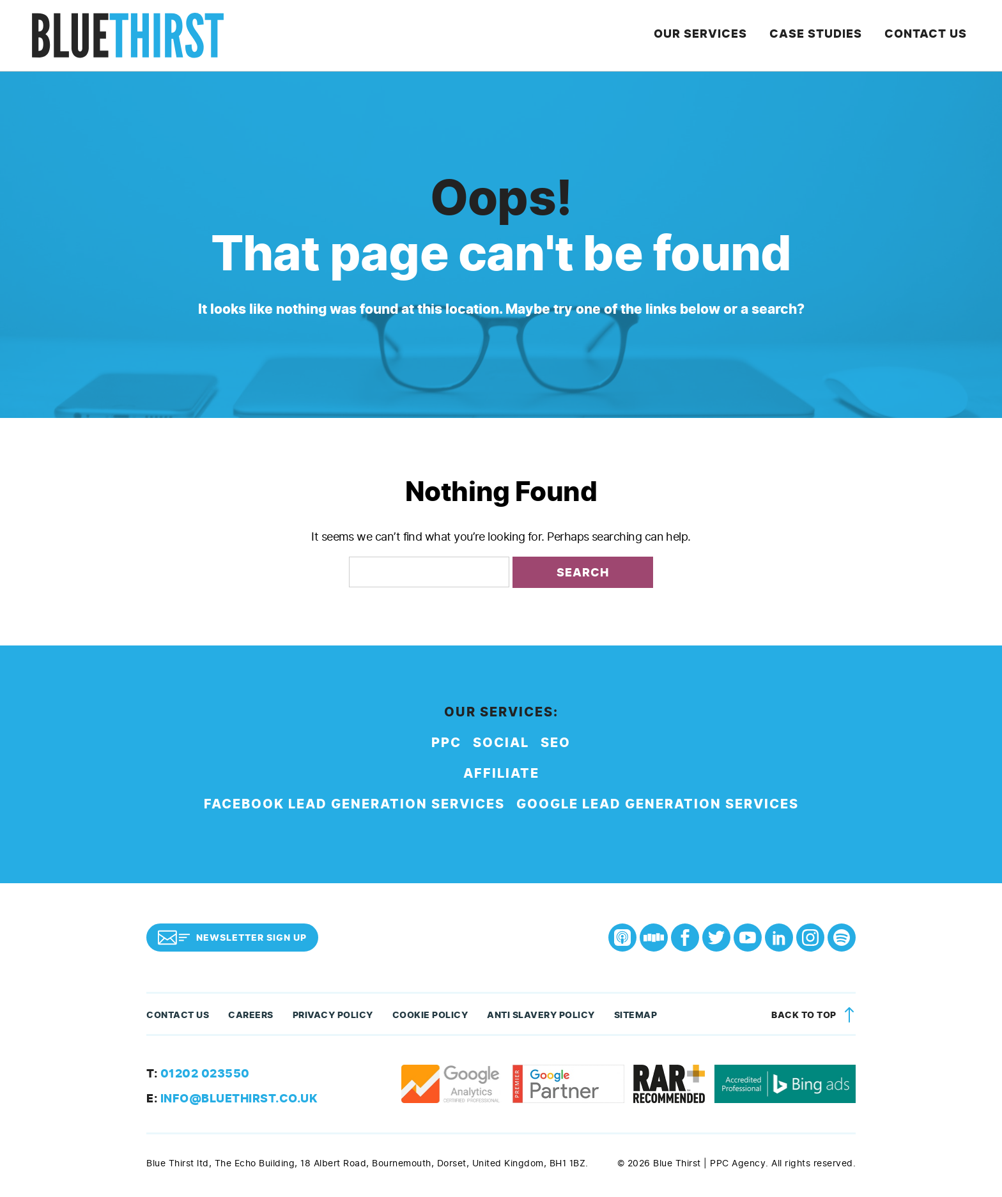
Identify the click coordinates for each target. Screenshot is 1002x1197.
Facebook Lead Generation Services (354, 804)
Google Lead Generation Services (657, 804)
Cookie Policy (430, 1015)
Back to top (815, 1015)
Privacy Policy (333, 1015)
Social (501, 743)
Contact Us (929, 35)
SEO (556, 743)
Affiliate (501, 774)
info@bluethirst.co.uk (232, 1099)
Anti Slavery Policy (541, 1015)
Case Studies (822, 35)
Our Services (710, 35)
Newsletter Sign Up (232, 937)
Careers (251, 1015)
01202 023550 (198, 1074)
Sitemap (636, 1015)
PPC (446, 743)
